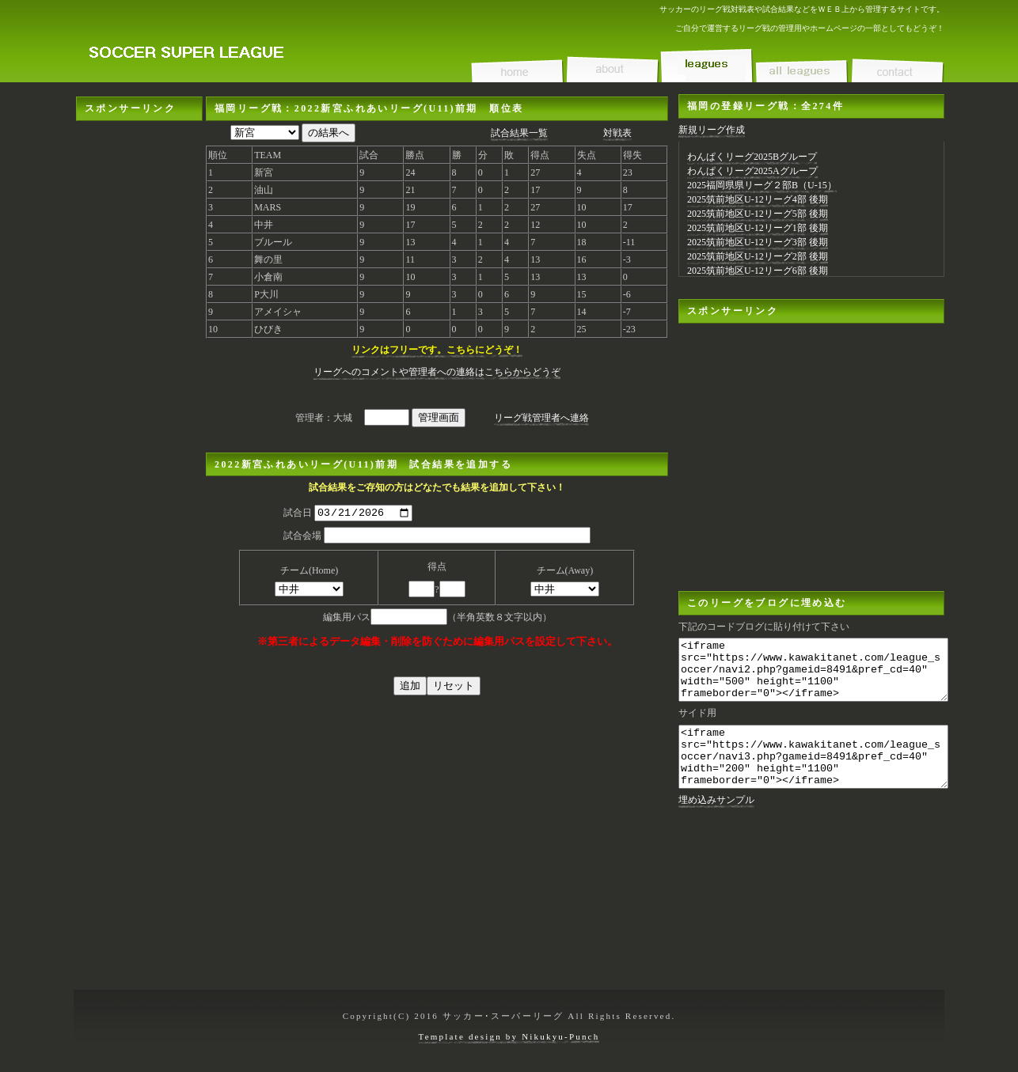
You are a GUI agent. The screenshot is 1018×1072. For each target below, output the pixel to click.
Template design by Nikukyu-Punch (509, 1036)
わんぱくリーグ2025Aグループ (752, 170)
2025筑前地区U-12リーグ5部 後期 (757, 213)
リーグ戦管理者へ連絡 (541, 417)
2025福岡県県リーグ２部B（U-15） (762, 185)
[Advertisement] (139, 358)
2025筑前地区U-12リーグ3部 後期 (757, 242)
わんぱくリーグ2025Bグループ (752, 156)
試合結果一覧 (519, 132)
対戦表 (617, 132)
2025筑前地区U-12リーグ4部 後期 (757, 199)
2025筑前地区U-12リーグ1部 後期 (757, 227)
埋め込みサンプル (716, 823)
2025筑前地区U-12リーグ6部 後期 (757, 270)
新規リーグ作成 (711, 129)
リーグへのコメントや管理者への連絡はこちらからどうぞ (436, 371)
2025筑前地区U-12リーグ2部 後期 (757, 256)
